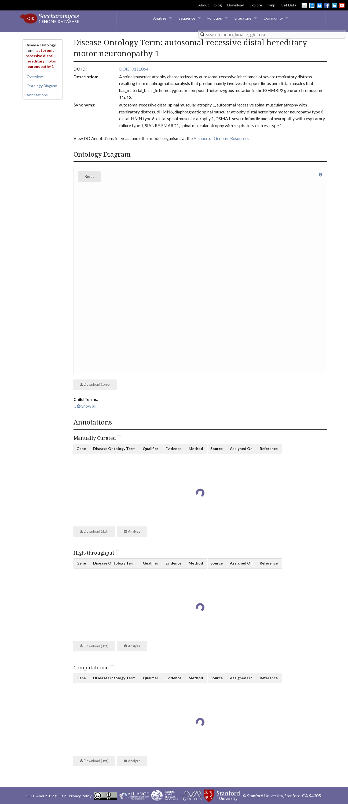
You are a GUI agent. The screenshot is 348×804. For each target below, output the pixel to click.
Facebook (326, 5)
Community (273, 18)
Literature (243, 18)
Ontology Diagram (42, 85)
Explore (256, 5)
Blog (218, 5)
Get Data (288, 5)
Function (214, 18)
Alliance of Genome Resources (221, 138)
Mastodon (311, 5)
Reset (89, 176)
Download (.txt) (94, 531)
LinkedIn (334, 5)
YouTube (342, 5)
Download (235, 5)
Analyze (159, 18)
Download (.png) (95, 384)
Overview (35, 76)
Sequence (186, 18)
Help (271, 5)
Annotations (37, 95)
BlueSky (319, 5)
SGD (30, 796)
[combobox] (272, 34)
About (203, 5)
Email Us (304, 5)
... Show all (85, 405)
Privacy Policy (80, 796)
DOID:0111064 (133, 68)
